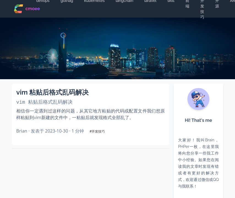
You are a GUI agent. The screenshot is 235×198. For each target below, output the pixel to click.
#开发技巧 (97, 131)
